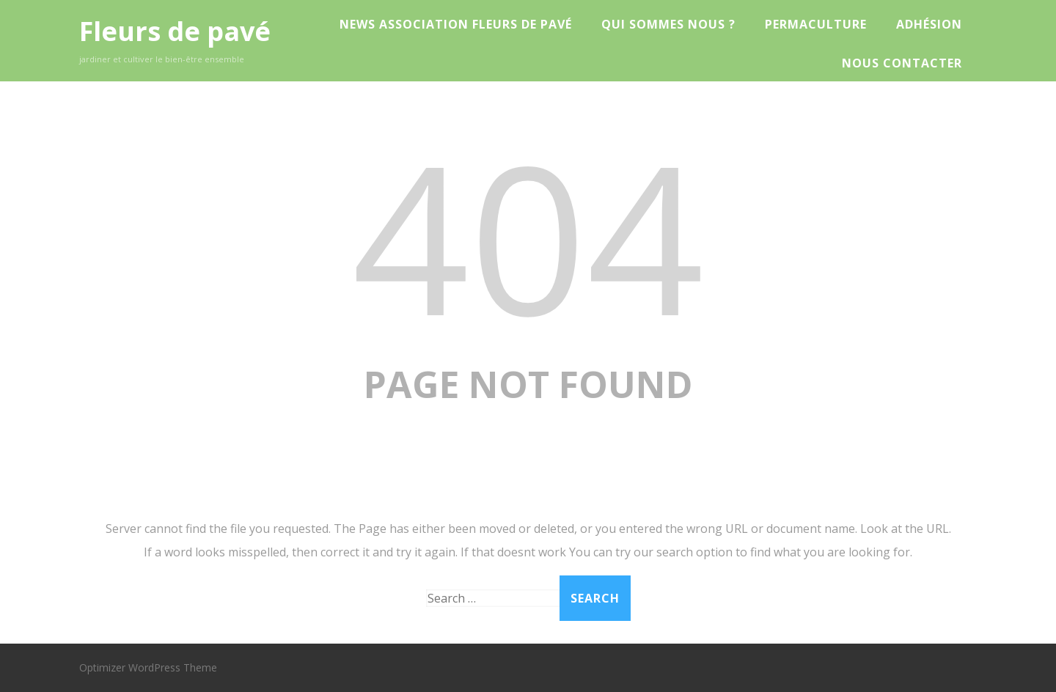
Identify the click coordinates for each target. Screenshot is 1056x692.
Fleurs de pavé (175, 31)
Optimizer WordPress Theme (148, 667)
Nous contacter (902, 63)
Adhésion (929, 24)
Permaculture (816, 24)
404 (528, 235)
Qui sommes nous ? (668, 24)
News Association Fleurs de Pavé (456, 24)
